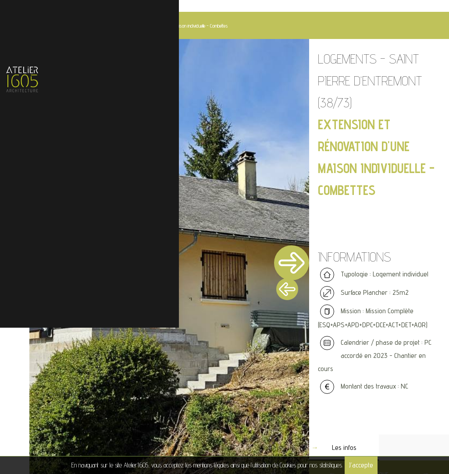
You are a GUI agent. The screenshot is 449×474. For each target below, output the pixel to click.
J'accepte (361, 465)
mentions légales (211, 465)
